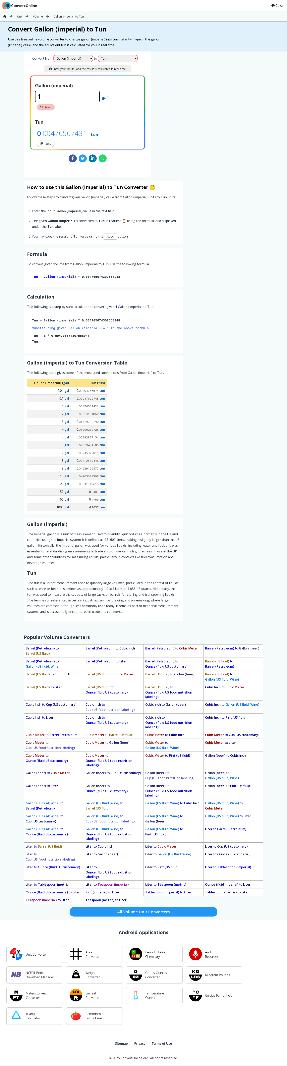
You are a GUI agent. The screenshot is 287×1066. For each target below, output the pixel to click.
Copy (45, 144)
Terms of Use (162, 1044)
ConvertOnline (19, 5)
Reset (46, 107)
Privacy (139, 1044)
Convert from (42, 58)
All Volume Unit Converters (143, 912)
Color (277, 5)
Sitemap (121, 1044)
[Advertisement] (184, 113)
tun (94, 134)
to (42, 651)
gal (105, 97)
